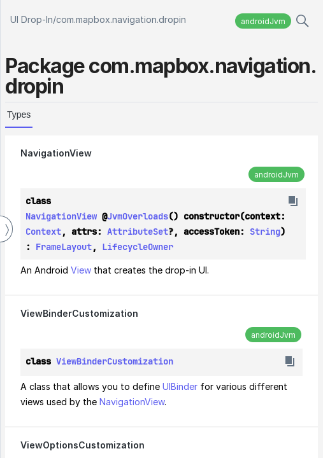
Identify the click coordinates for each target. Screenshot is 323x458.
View (81, 270)
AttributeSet (137, 231)
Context (43, 231)
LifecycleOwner (137, 247)
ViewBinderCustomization (79, 313)
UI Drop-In (31, 19)
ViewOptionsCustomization (82, 445)
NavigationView (56, 153)
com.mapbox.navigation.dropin (121, 19)
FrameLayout (64, 247)
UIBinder (179, 386)
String (265, 231)
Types (19, 114)
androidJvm (263, 21)
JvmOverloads (137, 216)
